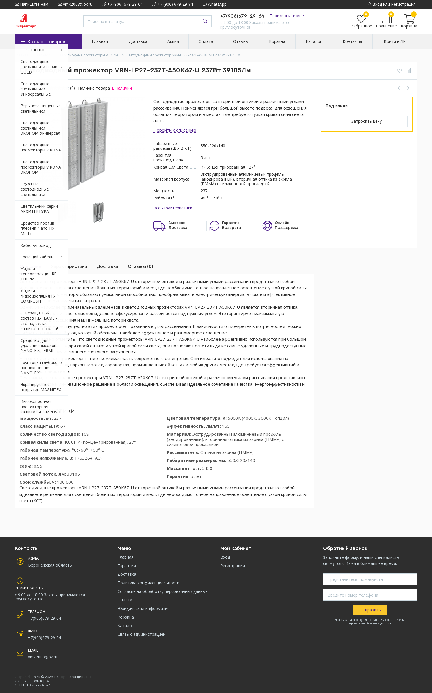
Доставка (107, 266)
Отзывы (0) (140, 266)
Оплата (125, 600)
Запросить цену (366, 121)
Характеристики (69, 266)
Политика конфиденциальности (148, 582)
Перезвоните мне (287, 15)
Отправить (370, 610)
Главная (126, 557)
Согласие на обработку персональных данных (162, 591)
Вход (225, 557)
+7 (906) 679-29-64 (122, 4)
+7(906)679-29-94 (44, 637)
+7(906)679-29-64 (242, 16)
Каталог (126, 625)
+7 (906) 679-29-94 (172, 4)
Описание (30, 266)
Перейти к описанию (174, 130)
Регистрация (232, 565)
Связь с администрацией (141, 634)
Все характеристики (172, 208)
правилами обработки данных (370, 623)
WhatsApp (215, 4)
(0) (72, 87)
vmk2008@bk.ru (75, 4)
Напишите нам (31, 4)
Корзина (126, 617)
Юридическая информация (144, 608)
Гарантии (127, 565)
